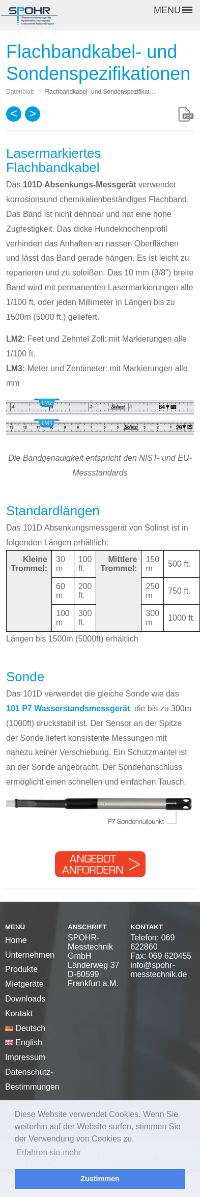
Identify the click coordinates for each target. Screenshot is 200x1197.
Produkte (21, 969)
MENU (173, 10)
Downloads (25, 998)
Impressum (25, 1057)
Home (16, 940)
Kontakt (19, 1013)
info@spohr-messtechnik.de (158, 970)
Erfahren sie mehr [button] (48, 1152)
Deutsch (25, 1028)
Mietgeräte (24, 984)
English (23, 1042)
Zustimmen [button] (100, 1179)
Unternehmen (29, 955)
